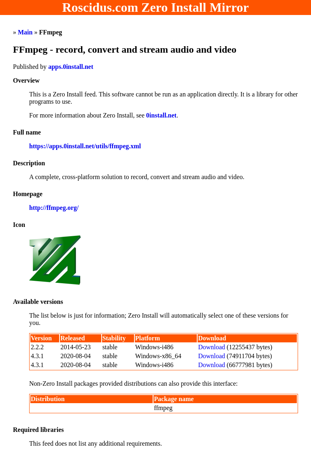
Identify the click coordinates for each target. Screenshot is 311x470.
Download (211, 347)
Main (25, 32)
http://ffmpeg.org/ (54, 207)
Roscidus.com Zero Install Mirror (155, 7)
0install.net (161, 115)
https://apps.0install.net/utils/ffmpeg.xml (85, 146)
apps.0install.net (70, 66)
